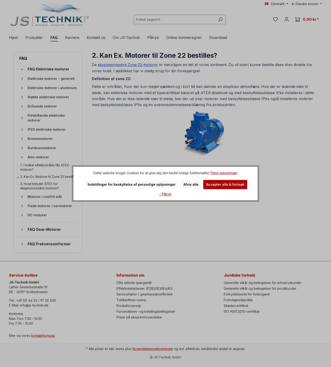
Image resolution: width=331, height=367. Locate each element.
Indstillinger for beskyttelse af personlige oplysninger (132, 184)
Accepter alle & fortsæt (225, 184)
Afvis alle (190, 184)
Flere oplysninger (224, 173)
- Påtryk (165, 194)
